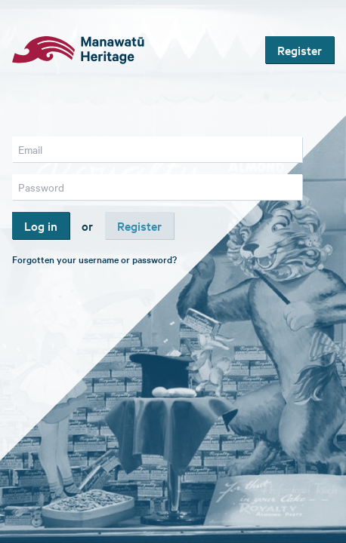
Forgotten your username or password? (94, 258)
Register (299, 49)
